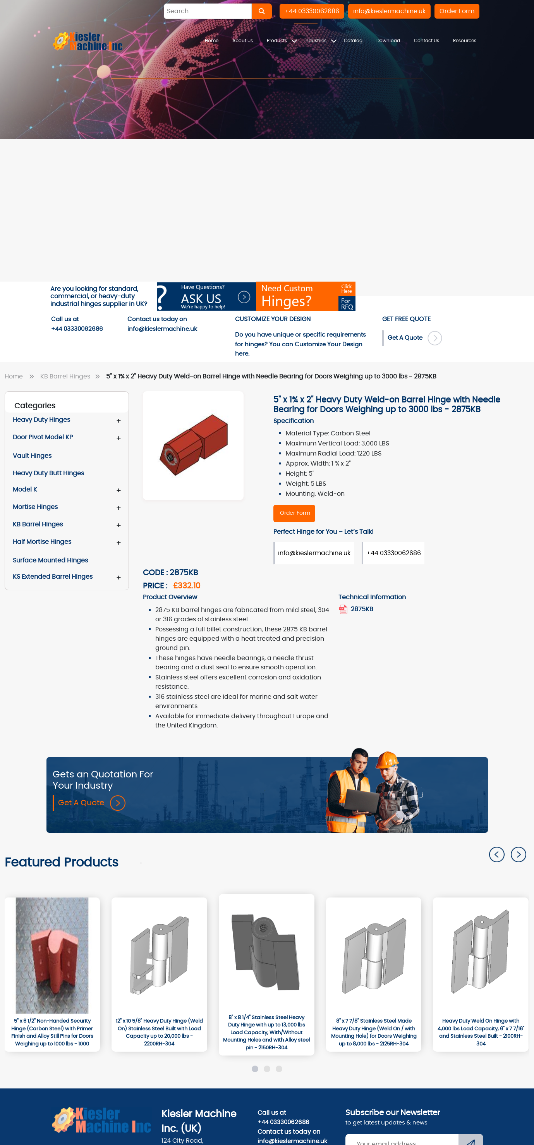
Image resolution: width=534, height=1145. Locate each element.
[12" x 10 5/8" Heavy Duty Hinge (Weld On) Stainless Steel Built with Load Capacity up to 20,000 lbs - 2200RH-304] (159, 1033)
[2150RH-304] (266, 952)
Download (388, 40)
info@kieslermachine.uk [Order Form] (314, 553)
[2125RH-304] (374, 955)
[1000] (52, 955)
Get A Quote (91, 803)
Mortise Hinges (35, 507)
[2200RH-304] (159, 955)
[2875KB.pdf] (343, 609)
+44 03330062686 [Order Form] (393, 553)
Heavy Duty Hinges (41, 420)
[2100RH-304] (481, 955)
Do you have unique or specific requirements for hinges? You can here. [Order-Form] (300, 344)
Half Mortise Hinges (42, 542)
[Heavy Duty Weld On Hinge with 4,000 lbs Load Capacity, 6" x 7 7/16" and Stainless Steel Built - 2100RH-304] (481, 1033)
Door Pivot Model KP (43, 437)
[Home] (88, 40)
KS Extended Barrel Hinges (53, 577)
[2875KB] (294, 513)
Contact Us (426, 40)
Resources (464, 40)
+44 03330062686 (283, 1122)
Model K (25, 490)
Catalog (353, 40)
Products (277, 40)
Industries (316, 40)
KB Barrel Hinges (71, 376)
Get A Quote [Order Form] (415, 338)
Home (211, 40)
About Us (242, 40)
